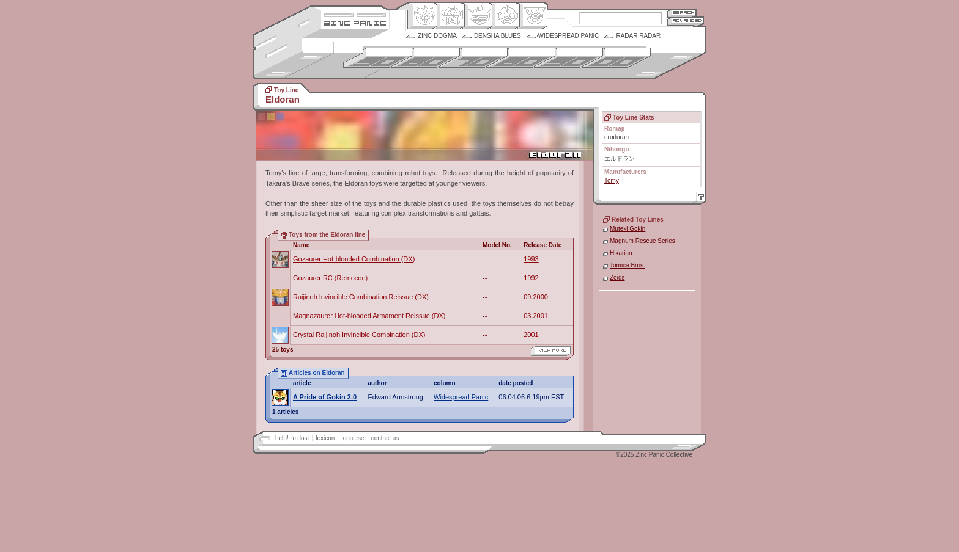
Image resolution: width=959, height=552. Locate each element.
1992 (531, 277)
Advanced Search (685, 21)
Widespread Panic (568, 35)
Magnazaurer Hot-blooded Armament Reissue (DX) (369, 315)
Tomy (611, 180)
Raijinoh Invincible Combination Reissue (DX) (361, 296)
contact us (385, 438)
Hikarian (621, 253)
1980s (521, 57)
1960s (425, 57)
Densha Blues (497, 35)
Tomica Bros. (627, 265)
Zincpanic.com (355, 22)
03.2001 (536, 315)
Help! (699, 198)
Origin (422, 16)
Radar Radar (638, 35)
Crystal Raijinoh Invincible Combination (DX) (359, 334)
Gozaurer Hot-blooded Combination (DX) (354, 259)
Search (682, 12)
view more (551, 351)
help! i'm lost (292, 438)
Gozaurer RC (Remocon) (330, 277)
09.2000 (536, 296)
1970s (473, 57)
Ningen (505, 16)
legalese (352, 438)
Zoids (617, 277)
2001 (531, 334)
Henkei (449, 16)
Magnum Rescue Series (642, 241)
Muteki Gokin (627, 228)
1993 (531, 259)
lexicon (325, 438)
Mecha (477, 16)
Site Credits (355, 13)
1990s (568, 57)
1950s (378, 57)
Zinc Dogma (437, 35)
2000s (616, 57)
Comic (532, 16)
